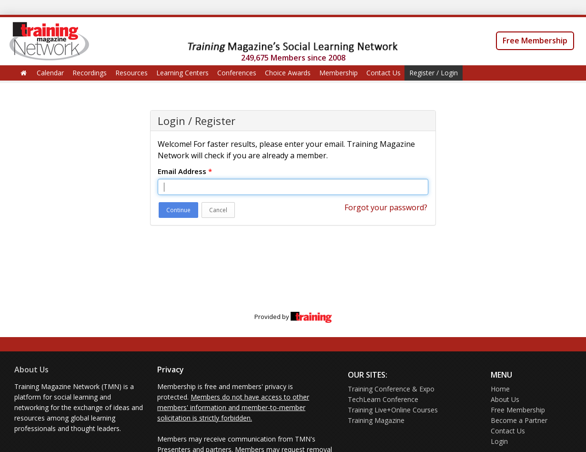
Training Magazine (376, 420)
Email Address (185, 171)
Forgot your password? (385, 207)
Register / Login (433, 72)
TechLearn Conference (383, 399)
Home (500, 388)
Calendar (50, 72)
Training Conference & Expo (391, 388)
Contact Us (383, 72)
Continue (178, 210)
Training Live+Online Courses (393, 409)
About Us (31, 369)
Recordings (89, 72)
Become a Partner (519, 420)
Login (499, 441)
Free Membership (535, 40)
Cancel (218, 210)
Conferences (236, 72)
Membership (338, 72)
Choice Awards (288, 72)
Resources (131, 72)
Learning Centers (182, 72)
